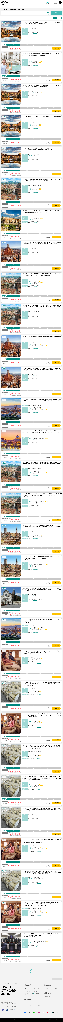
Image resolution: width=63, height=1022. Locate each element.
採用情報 (55, 988)
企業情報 (46, 988)
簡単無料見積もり (48, 996)
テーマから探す (27, 991)
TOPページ (27, 988)
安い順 (55, 18)
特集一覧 (35, 991)
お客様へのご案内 (28, 1002)
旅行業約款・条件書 (58, 1019)
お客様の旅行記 (37, 993)
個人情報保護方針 (50, 1019)
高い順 (59, 18)
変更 (47, 12)
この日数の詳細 (56, 48)
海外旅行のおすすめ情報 (29, 994)
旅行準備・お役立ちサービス (29, 1006)
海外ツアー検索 (37, 988)
